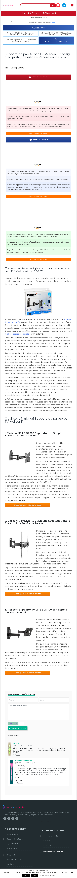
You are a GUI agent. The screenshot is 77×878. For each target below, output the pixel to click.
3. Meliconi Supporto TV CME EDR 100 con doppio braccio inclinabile (21, 40)
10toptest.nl (12, 855)
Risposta (17, 755)
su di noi (52, 22)
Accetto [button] (26, 875)
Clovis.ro (10, 864)
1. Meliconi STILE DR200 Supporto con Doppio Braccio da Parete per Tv (20, 33)
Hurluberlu (12, 848)
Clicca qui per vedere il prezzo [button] (27, 505)
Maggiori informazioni (46, 875)
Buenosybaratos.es (15, 839)
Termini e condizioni (52, 836)
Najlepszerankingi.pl (16, 860)
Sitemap (47, 845)
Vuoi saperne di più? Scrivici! (56, 40)
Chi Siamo (48, 841)
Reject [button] (34, 875)
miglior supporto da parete (17, 334)
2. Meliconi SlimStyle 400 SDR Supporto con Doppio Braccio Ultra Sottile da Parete (56, 33)
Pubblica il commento (17, 728)
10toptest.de (12, 834)
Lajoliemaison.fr (13, 844)
